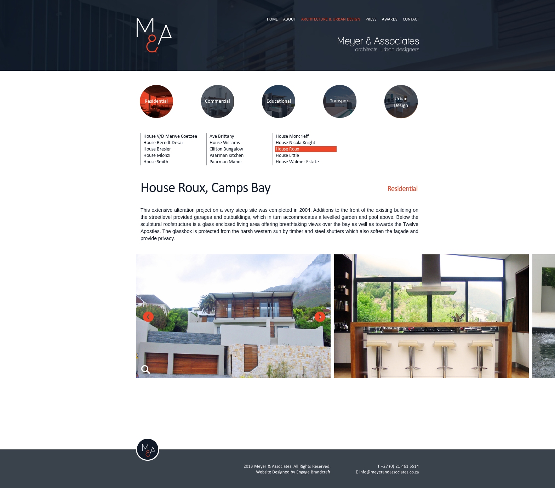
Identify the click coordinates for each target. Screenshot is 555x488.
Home (272, 19)
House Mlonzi (156, 155)
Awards (389, 19)
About (289, 19)
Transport (340, 102)
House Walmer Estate (297, 162)
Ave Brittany (222, 136)
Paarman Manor (226, 162)
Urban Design (401, 102)
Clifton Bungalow (226, 149)
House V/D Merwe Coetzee (170, 136)
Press (371, 19)
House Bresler (157, 149)
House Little (287, 155)
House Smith (155, 162)
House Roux (287, 149)
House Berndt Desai (163, 143)
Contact (411, 19)
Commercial (217, 102)
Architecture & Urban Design (330, 19)
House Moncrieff (292, 136)
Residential (156, 102)
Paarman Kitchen (227, 155)
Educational (279, 102)
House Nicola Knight (295, 143)
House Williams (225, 143)
